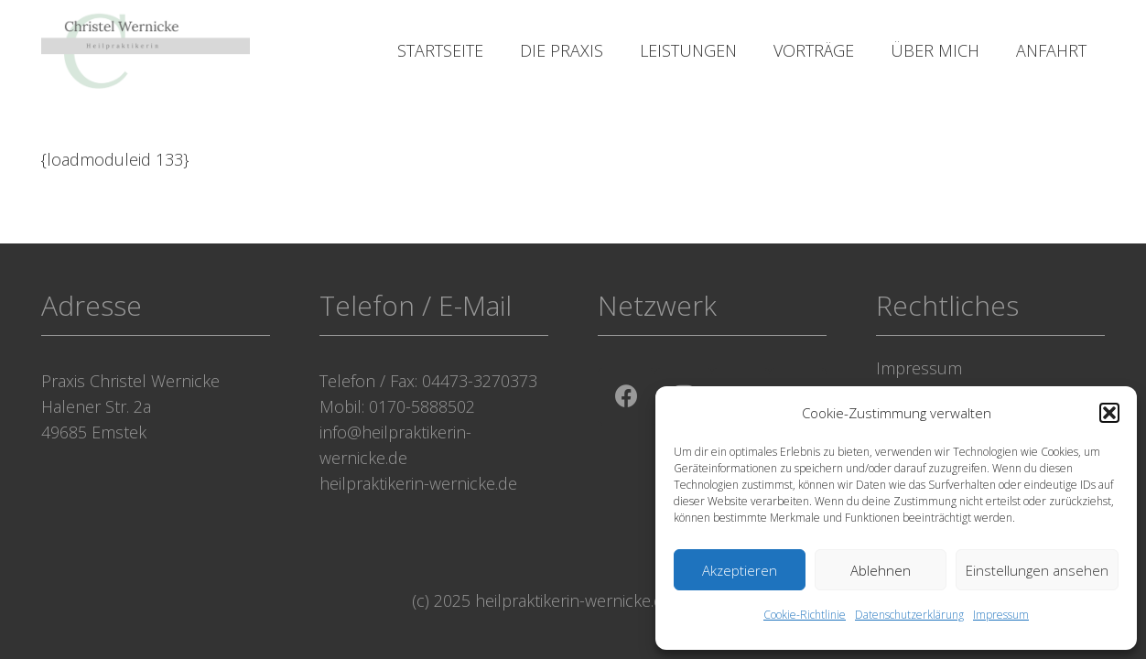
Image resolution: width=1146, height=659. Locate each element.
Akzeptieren (739, 570)
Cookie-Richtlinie (804, 614)
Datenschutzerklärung (909, 614)
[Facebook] (626, 397)
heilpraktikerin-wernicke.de (418, 483)
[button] (1109, 413)
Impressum (1001, 614)
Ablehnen (880, 570)
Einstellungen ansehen (1037, 570)
